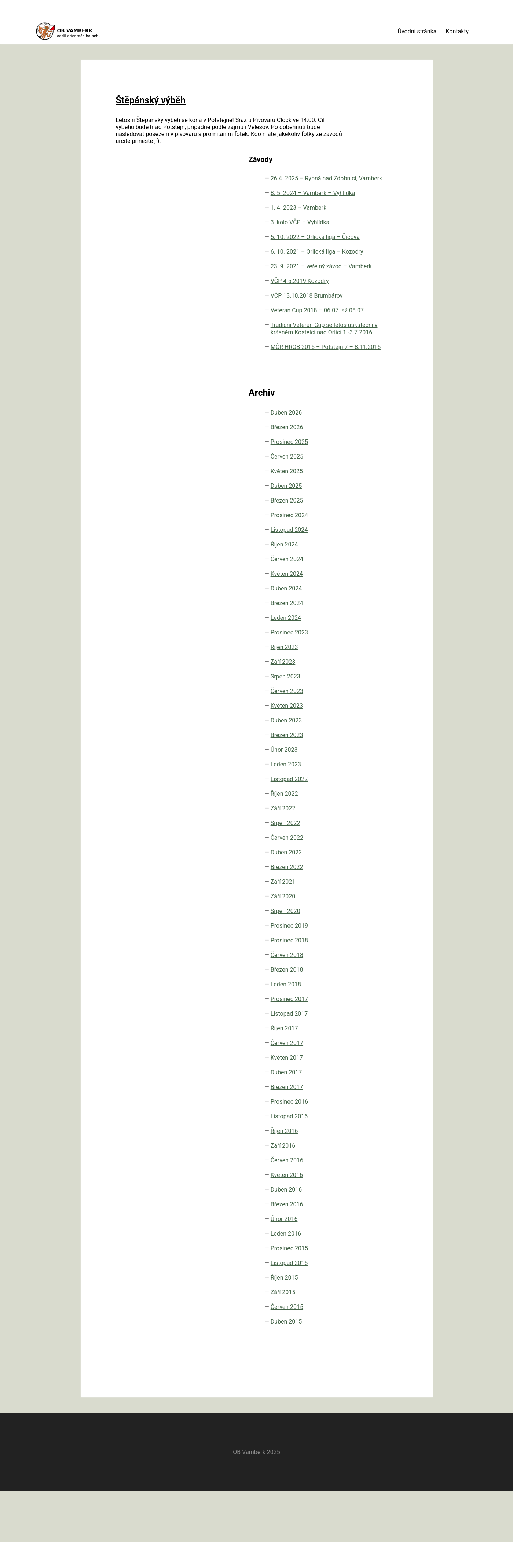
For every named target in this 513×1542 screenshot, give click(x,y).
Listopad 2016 (372, 1186)
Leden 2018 (369, 1054)
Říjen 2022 (367, 864)
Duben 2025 (369, 556)
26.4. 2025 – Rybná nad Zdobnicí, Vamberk (379, 109)
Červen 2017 (370, 1113)
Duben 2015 (369, 1391)
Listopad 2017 (372, 1084)
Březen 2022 (370, 937)
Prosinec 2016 (372, 1172)
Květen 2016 (370, 1245)
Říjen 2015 (367, 1347)
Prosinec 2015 (372, 1318)
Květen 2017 (370, 1128)
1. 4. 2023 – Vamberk (369, 157)
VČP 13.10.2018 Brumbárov (375, 311)
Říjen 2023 (367, 717)
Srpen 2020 (369, 981)
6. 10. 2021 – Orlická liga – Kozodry (371, 234)
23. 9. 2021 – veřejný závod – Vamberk (374, 263)
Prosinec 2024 (372, 585)
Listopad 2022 (372, 849)
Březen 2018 (370, 1040)
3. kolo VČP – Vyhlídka (371, 179)
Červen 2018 (370, 1025)
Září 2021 (366, 952)
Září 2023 (366, 732)
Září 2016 (366, 1215)
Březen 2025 (370, 570)
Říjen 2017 (367, 1098)
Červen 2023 (370, 761)
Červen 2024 (370, 629)
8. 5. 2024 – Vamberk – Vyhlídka (380, 135)
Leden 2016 (369, 1303)
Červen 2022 (370, 908)
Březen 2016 (370, 1274)
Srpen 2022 (369, 893)
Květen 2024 (370, 644)
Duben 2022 (369, 922)
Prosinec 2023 (372, 702)
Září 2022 (366, 878)
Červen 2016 (370, 1230)
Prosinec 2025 (372, 512)
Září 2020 (366, 966)
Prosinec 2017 (372, 1069)
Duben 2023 (369, 790)
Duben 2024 (369, 658)
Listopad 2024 (372, 600)
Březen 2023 (370, 805)
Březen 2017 (370, 1157)
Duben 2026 (369, 482)
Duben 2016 (369, 1259)
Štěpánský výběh (141, 84)
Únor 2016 (367, 1289)
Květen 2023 (370, 776)
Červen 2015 (370, 1377)
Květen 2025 (370, 541)
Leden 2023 (369, 834)
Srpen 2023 (369, 746)
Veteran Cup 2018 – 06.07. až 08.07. (380, 333)
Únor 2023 (367, 820)
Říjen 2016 (367, 1201)
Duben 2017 (369, 1142)
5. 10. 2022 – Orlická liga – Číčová (371, 205)
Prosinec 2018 (372, 1010)
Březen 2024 (370, 673)
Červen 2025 (370, 526)
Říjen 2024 (367, 614)
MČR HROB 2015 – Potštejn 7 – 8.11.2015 (378, 410)
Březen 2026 (370, 497)
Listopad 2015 (372, 1333)
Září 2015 (366, 1362)
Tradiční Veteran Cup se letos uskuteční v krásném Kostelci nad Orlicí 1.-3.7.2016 (376, 369)
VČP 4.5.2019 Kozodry (371, 289)
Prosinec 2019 (372, 996)
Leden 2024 (369, 688)
